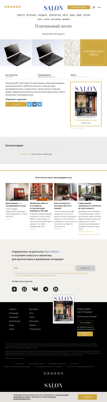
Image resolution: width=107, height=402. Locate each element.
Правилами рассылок (49, 275)
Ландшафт (42, 15)
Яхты (40, 19)
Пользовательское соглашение (48, 366)
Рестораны (56, 19)
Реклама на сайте (36, 363)
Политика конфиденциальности (81, 366)
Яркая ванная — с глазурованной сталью (16, 204)
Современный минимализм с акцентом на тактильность (89, 205)
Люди (78, 15)
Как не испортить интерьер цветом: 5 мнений (63, 205)
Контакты (74, 363)
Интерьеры (31, 15)
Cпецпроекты (35, 329)
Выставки (33, 309)
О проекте (19, 363)
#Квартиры (90, 231)
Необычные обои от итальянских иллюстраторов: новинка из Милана (39, 207)
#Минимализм (83, 234)
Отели (46, 19)
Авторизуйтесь (24, 154)
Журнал (86, 15)
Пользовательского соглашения (76, 273)
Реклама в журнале (57, 363)
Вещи (72, 15)
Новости (21, 15)
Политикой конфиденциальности (27, 275)
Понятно (87, 397)
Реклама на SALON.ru (77, 128)
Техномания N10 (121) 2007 (80, 77)
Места (65, 15)
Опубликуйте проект (79, 7)
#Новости (9, 219)
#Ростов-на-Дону (94, 234)
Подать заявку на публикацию (17, 366)
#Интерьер (57, 229)
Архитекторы (55, 15)
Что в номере (85, 322)
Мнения (65, 19)
